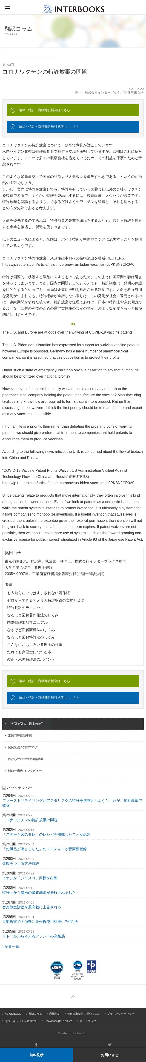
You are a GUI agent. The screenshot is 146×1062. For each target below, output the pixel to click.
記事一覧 (12, 947)
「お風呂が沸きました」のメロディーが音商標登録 (44, 849)
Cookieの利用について (59, 1021)
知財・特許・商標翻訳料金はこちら (44, 110)
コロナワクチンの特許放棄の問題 (29, 820)
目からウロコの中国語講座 (26, 759)
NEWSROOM (13, 1013)
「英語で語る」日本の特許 (26, 723)
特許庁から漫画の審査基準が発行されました (39, 893)
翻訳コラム (35, 1013)
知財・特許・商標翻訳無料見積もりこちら (49, 126)
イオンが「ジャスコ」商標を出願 (29, 878)
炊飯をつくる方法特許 (20, 863)
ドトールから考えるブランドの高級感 (33, 936)
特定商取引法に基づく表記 (83, 1013)
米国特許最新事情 (20, 735)
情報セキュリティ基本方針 (21, 1021)
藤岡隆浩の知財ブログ (23, 747)
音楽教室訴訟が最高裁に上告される (31, 907)
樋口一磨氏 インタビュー (25, 771)
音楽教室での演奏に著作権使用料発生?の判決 (40, 922)
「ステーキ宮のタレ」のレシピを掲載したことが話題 (46, 834)
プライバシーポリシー (121, 1013)
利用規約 (54, 1013)
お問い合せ (109, 1055)
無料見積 (36, 1055)
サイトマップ (88, 1021)
